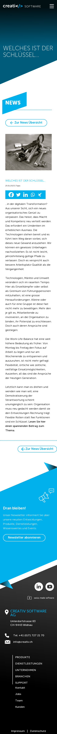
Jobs (18, 694)
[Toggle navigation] (51, 6)
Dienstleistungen (28, 663)
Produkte (22, 657)
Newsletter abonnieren (24, 537)
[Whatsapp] (32, 195)
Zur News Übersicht (26, 122)
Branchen (22, 676)
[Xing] (39, 195)
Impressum (18, 731)
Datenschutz (38, 731)
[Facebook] (11, 195)
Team (19, 700)
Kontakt (20, 687)
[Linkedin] (25, 195)
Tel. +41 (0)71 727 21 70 (24, 635)
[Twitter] (18, 195)
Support (21, 683)
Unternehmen (25, 670)
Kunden (20, 707)
